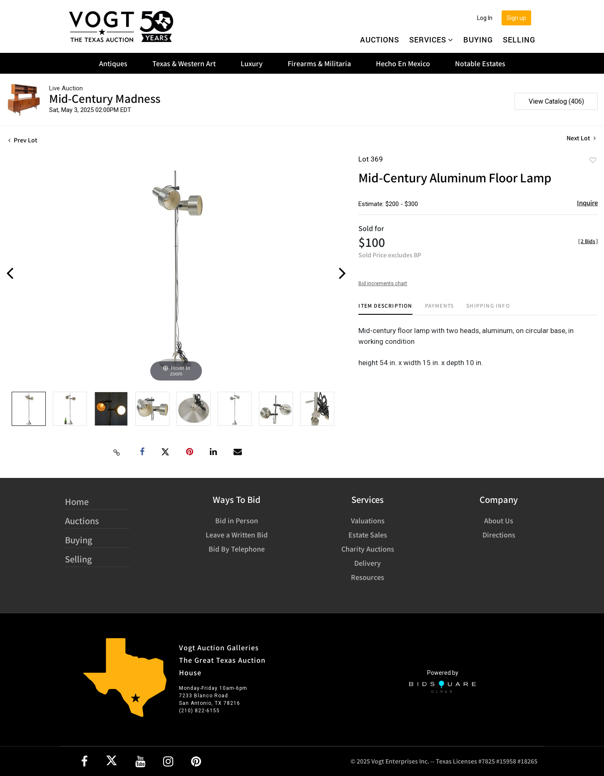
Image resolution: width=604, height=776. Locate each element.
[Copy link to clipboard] (117, 452)
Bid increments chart (382, 283)
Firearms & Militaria (319, 63)
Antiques (113, 63)
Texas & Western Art (184, 63)
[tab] (385, 309)
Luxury (252, 63)
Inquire (587, 202)
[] (588, 240)
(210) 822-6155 (199, 711)
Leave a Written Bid (237, 535)
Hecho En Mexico (403, 63)
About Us (498, 520)
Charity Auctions (367, 549)
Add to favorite (593, 160)
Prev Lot (22, 140)
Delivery (367, 563)
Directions (498, 535)
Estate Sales (367, 535)
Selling (519, 40)
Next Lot (581, 138)
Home (77, 501)
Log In (484, 18)
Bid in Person (236, 520)
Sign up (516, 18)
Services (431, 40)
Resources (367, 577)
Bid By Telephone (237, 549)
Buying (478, 40)
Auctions (379, 40)
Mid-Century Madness (104, 98)
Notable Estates (480, 63)
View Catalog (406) (556, 101)
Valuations (368, 520)
